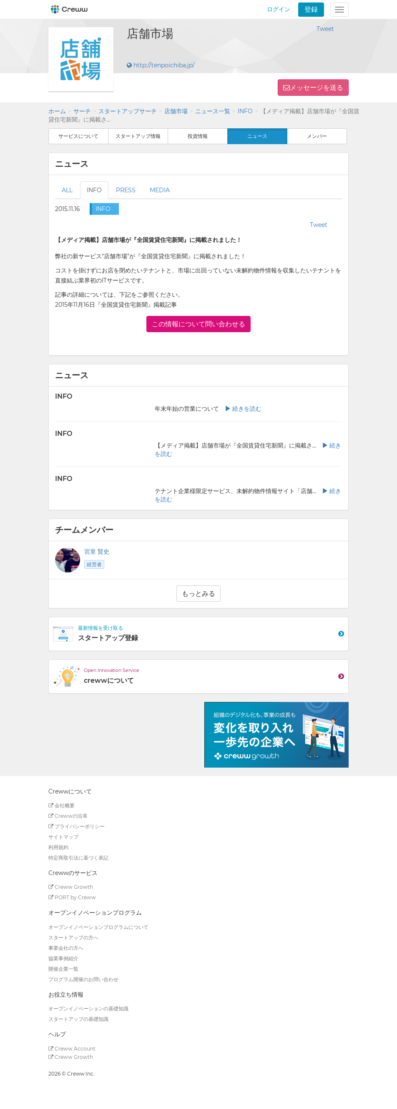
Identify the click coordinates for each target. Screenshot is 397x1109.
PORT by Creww (72, 897)
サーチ (82, 111)
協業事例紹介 (63, 958)
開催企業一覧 (63, 969)
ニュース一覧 (212, 111)
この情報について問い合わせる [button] (198, 324)
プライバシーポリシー (76, 826)
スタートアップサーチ (127, 111)
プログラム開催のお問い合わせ (83, 979)
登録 (311, 9)
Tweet (325, 29)
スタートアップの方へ (73, 937)
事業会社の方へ (65, 948)
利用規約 (58, 847)
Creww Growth (70, 887)
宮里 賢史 (96, 551)
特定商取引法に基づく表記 (78, 858)
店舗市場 (176, 111)
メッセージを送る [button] (316, 88)
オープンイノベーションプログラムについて (98, 927)
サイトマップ (63, 837)
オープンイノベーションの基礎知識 (88, 1008)
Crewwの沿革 (68, 816)
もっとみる (198, 594)
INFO (245, 111)
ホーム (57, 111)
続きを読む (243, 408)
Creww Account (71, 1048)
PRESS (126, 190)
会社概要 (61, 805)
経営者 (94, 564)
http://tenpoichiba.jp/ (161, 65)
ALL (67, 190)
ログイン (278, 9)
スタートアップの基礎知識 (78, 1019)
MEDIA (160, 190)
